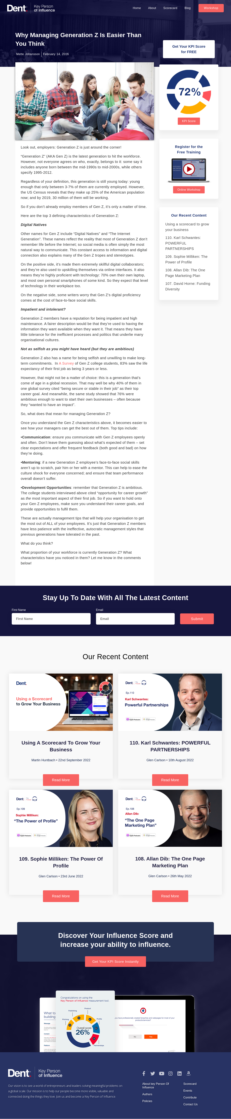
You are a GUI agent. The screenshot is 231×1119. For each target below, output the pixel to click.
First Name (19, 609)
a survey (66, 363)
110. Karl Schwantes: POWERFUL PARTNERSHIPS (183, 243)
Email (99, 609)
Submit (197, 619)
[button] (211, 8)
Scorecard (170, 8)
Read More (61, 780)
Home (137, 8)
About (152, 8)
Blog (188, 8)
